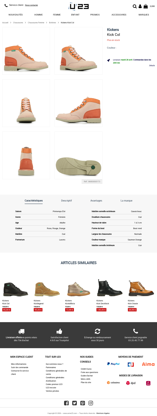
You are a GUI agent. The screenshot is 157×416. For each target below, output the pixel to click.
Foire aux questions (89, 372)
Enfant (75, 14)
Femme (57, 14)
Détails (152, 65)
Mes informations (18, 364)
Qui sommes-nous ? (54, 364)
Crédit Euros (86, 368)
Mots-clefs (85, 379)
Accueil (5, 22)
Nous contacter (31, 5)
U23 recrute (51, 387)
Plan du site (86, 382)
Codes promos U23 (54, 384)
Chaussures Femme (36, 22)
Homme (38, 14)
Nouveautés (16, 14)
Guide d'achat (87, 375)
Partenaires (51, 367)
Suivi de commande (19, 367)
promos (95, 14)
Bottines (52, 22)
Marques (144, 14)
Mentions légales (103, 413)
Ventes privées (52, 391)
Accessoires (119, 14)
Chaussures (18, 22)
